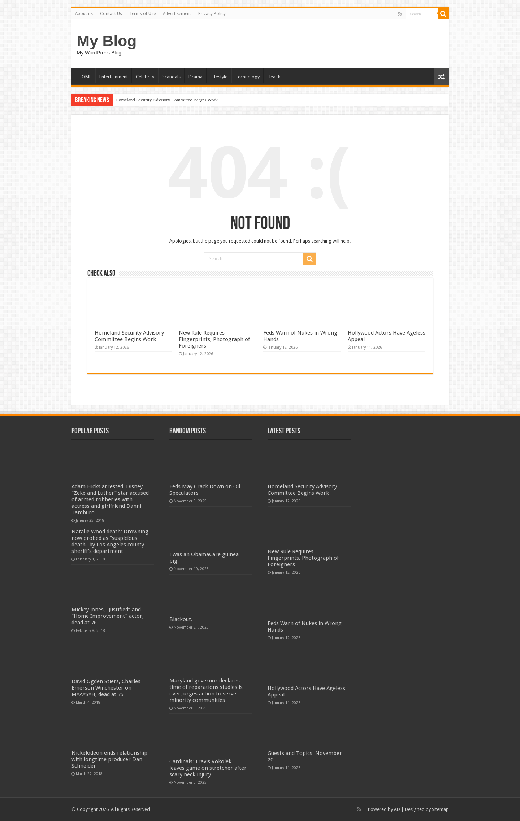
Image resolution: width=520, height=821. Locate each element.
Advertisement (177, 13)
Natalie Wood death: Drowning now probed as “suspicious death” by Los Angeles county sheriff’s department (110, 541)
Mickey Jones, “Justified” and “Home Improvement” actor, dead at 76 (108, 616)
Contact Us (111, 13)
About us (84, 13)
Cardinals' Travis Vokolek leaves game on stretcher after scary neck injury (208, 768)
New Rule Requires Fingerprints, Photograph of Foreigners (214, 339)
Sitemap (440, 809)
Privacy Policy (212, 13)
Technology (247, 76)
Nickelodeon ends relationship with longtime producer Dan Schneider (109, 759)
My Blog (107, 40)
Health (274, 76)
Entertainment (113, 76)
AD (397, 809)
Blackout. (180, 619)
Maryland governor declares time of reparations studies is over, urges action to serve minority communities (206, 690)
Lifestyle (219, 76)
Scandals (171, 76)
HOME (85, 76)
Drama (195, 76)
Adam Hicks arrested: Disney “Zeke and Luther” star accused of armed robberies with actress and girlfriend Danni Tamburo (110, 499)
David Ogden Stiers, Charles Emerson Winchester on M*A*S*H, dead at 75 (106, 688)
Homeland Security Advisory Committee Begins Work (167, 99)
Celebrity (145, 76)
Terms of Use (142, 13)
